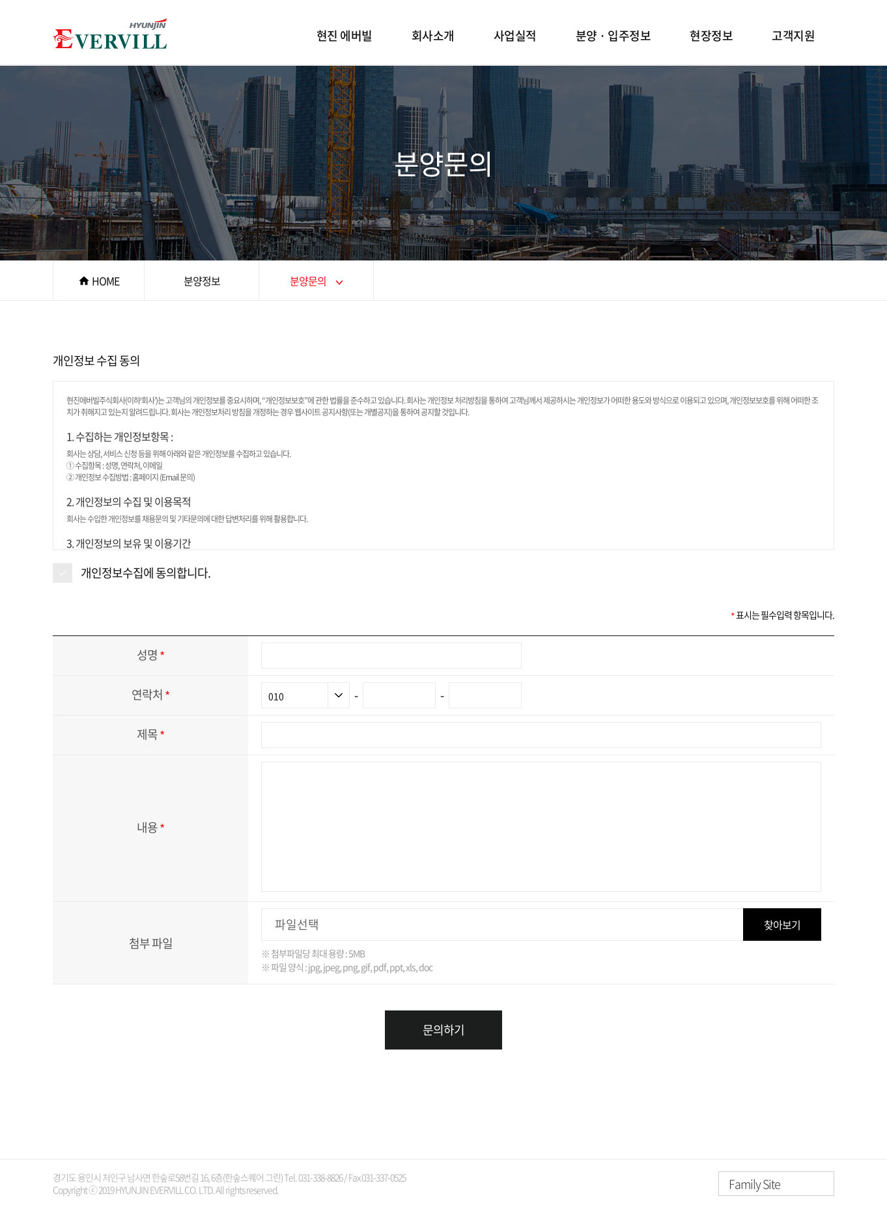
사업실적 (515, 35)
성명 (150, 654)
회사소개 (433, 35)
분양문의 (308, 280)
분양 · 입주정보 (613, 35)
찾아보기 (782, 924)
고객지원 (793, 35)
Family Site (754, 1184)
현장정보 (711, 35)
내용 (150, 827)
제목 (150, 734)
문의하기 (443, 1029)
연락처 (150, 694)
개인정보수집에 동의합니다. (145, 572)
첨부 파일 (151, 943)
